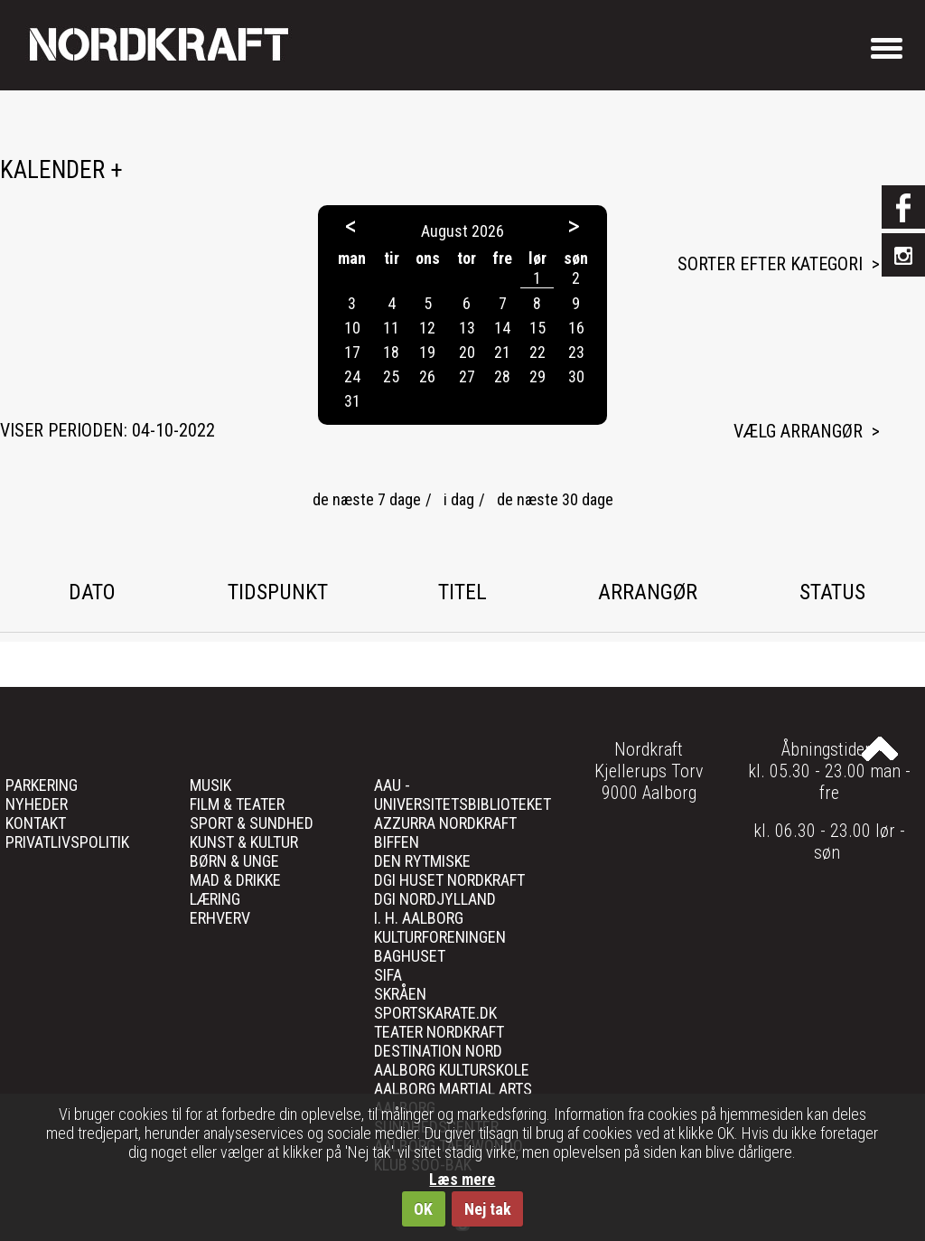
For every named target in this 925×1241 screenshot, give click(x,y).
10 (352, 327)
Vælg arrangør (798, 431)
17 (352, 352)
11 (391, 327)
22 (537, 352)
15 (537, 327)
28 (502, 376)
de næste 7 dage (367, 499)
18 (391, 352)
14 (502, 327)
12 (427, 327)
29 (537, 376)
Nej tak (487, 1208)
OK (423, 1208)
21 (502, 352)
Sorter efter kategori (770, 264)
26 (427, 376)
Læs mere (462, 1179)
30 (576, 376)
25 (391, 376)
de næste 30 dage (555, 499)
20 (467, 352)
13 (467, 327)
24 (352, 376)
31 (352, 400)
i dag (459, 499)
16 (576, 327)
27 (467, 376)
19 (427, 352)
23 (576, 352)
